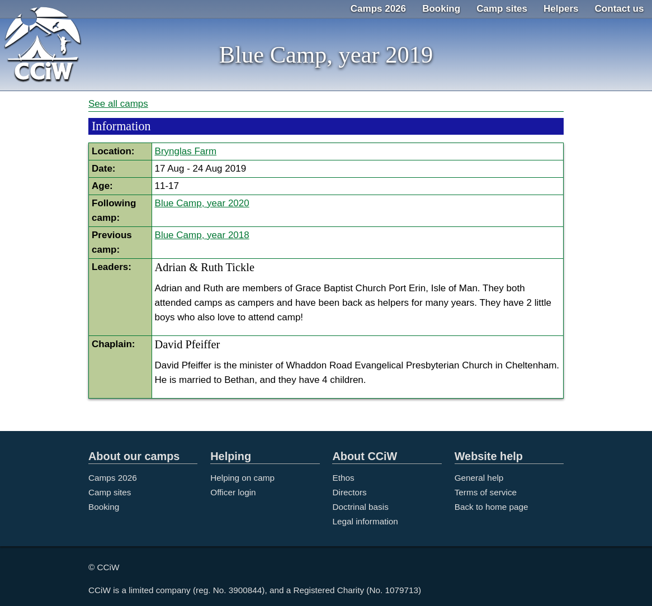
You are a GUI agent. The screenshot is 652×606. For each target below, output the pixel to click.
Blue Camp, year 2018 (202, 235)
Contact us (619, 8)
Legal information (365, 521)
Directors (349, 492)
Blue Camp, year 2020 (202, 203)
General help (479, 477)
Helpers (561, 8)
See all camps (118, 103)
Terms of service (486, 492)
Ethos (343, 477)
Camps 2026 (378, 8)
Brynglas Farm (186, 151)
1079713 (402, 590)
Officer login (233, 492)
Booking (441, 8)
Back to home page (491, 507)
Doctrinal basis (360, 507)
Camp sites (501, 8)
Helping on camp (242, 477)
